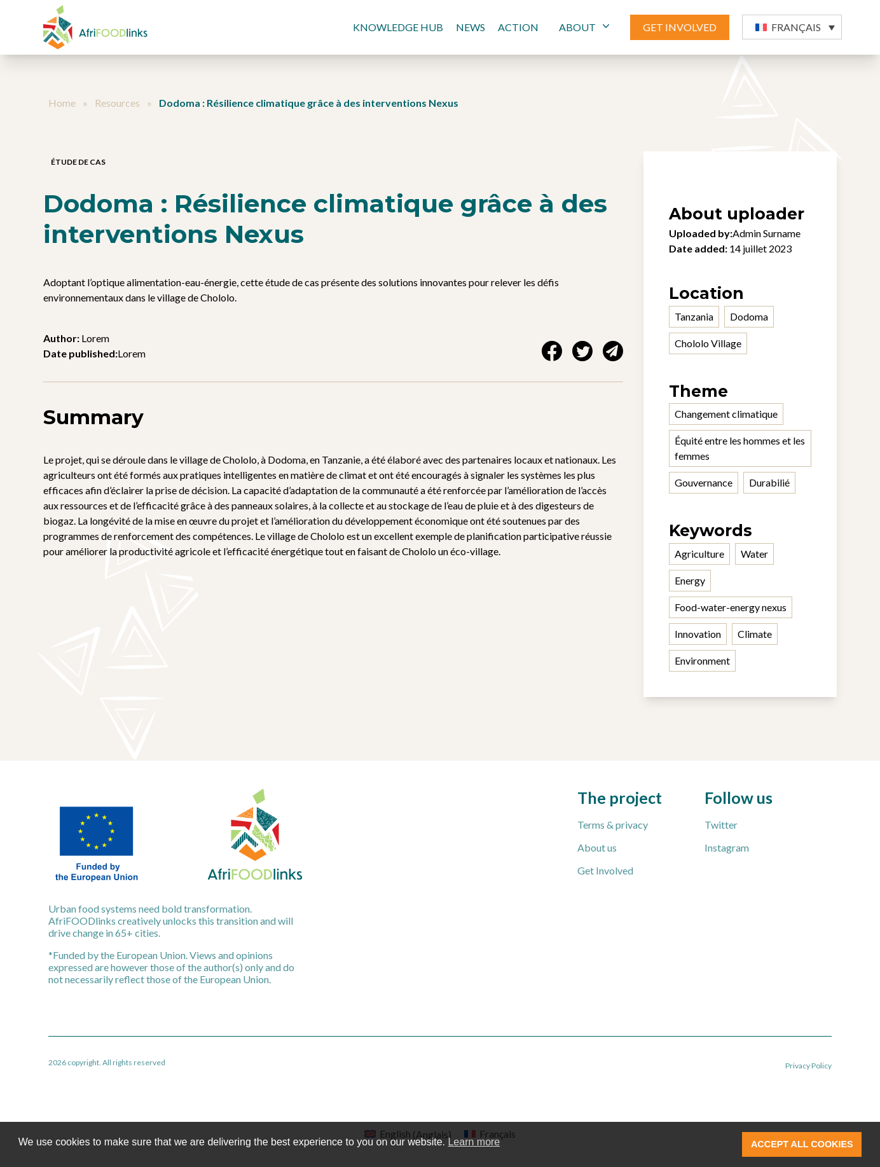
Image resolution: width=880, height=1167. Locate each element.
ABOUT (585, 26)
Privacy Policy (808, 1065)
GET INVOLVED (680, 27)
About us (597, 847)
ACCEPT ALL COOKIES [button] (802, 1144)
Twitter (721, 824)
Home (62, 103)
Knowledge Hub (398, 27)
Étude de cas (78, 162)
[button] (792, 27)
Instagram (727, 847)
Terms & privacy (612, 824)
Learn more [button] (474, 1141)
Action (518, 27)
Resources (117, 103)
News (470, 27)
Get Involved (605, 870)
